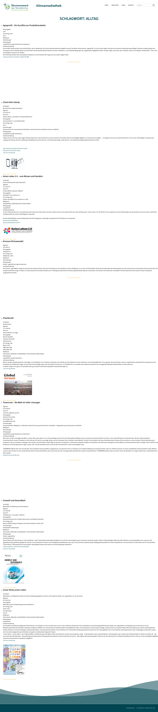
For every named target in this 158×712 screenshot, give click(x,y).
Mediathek (115, 5)
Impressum (130, 708)
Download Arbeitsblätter (10, 221)
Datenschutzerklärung (146, 708)
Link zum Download (9, 153)
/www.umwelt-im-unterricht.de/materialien (16, 547)
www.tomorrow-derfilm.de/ (11, 455)
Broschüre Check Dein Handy (11, 151)
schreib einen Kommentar (74, 62)
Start (107, 5)
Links (123, 5)
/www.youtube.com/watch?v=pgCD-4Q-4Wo (16, 57)
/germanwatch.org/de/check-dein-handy (15, 148)
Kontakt (131, 5)
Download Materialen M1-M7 (11, 223)
